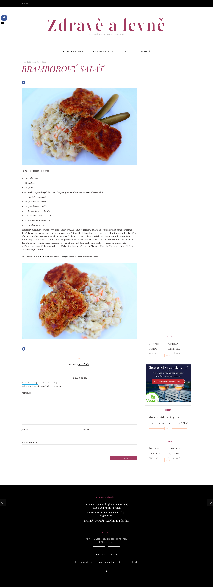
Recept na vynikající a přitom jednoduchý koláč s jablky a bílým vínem (106, 506)
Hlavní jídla (39, 62)
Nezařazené (174, 353)
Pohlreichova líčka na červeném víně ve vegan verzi (106, 514)
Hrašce (64, 257)
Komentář (26, 393)
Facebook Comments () (48, 383)
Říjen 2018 (154, 448)
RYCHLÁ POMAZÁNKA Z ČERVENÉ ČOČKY (106, 520)
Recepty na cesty (103, 51)
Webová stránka (29, 443)
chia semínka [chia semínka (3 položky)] (156, 423)
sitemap (113, 555)
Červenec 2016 (156, 463)
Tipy (125, 51)
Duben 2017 (174, 448)
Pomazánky (174, 358)
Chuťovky (173, 343)
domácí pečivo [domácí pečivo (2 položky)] (156, 430)
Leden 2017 (154, 453)
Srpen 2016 (174, 458)
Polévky (153, 358)
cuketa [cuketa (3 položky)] (176, 423)
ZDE (89, 192)
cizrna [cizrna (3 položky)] (168, 423)
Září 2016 (153, 458)
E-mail (86, 429)
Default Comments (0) (30, 383)
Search (27, 3)
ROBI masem (43, 257)
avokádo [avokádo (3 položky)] (160, 417)
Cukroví (153, 348)
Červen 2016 (174, 463)
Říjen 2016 (173, 453)
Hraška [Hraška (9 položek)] (169, 429)
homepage (101, 555)
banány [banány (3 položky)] (170, 417)
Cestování (144, 51)
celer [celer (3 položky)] (178, 417)
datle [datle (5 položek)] (184, 423)
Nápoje (152, 353)
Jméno (25, 429)
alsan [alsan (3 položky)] (152, 417)
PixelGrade (133, 562)
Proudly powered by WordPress (103, 562)
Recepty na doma (73, 51)
